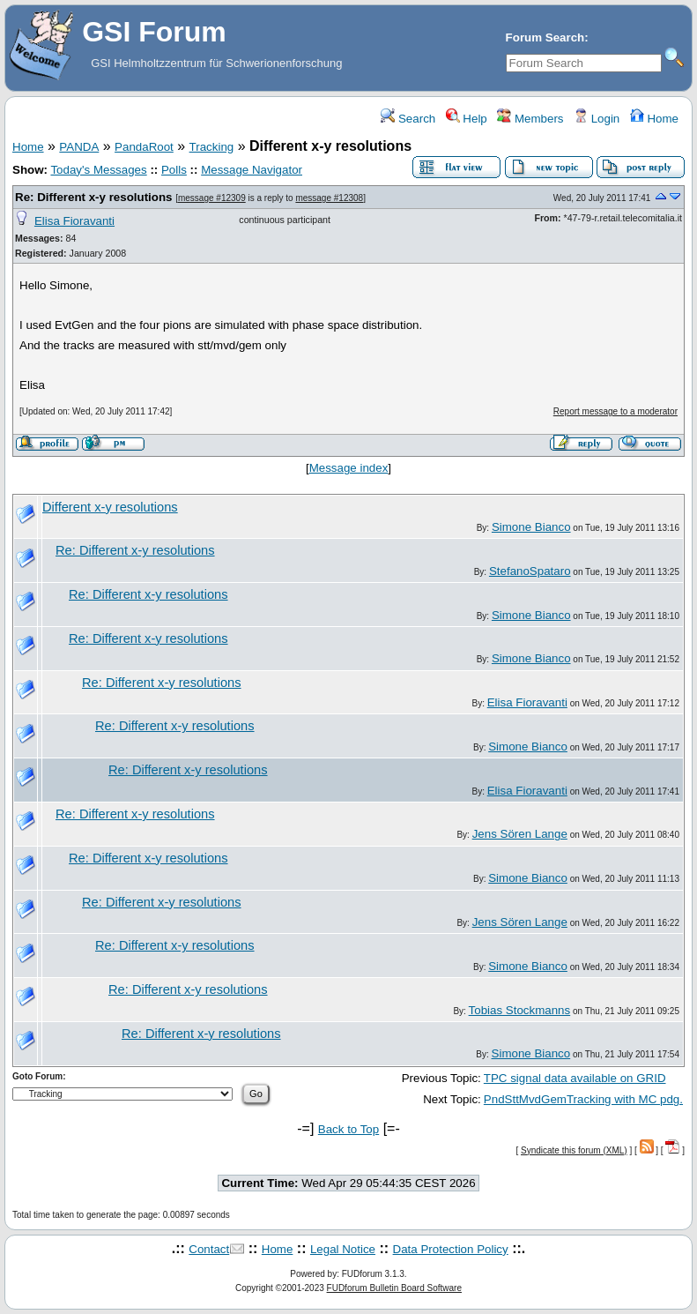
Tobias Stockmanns (520, 1010)
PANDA (79, 146)
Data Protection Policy (450, 1249)
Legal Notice (342, 1249)
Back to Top (348, 1129)
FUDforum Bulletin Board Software (394, 1288)
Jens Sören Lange (519, 833)
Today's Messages (98, 169)
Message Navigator (251, 169)
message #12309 (212, 198)
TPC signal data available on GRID (575, 1078)
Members (530, 118)
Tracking (211, 146)
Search (408, 118)
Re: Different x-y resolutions (93, 197)
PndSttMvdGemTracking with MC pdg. (583, 1099)
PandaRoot (144, 146)
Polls (174, 169)
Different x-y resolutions (110, 507)
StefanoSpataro (530, 571)
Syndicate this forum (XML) (574, 1150)
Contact (209, 1249)
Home (654, 118)
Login (596, 118)
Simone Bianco (531, 527)
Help (466, 118)
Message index (349, 467)
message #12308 (329, 198)
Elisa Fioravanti (74, 221)
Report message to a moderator (615, 411)
